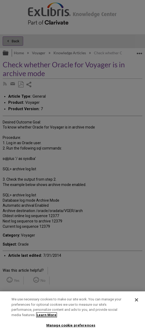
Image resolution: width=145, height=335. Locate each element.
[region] (72, 313)
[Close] (136, 300)
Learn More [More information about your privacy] (46, 315)
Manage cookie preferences (70, 325)
